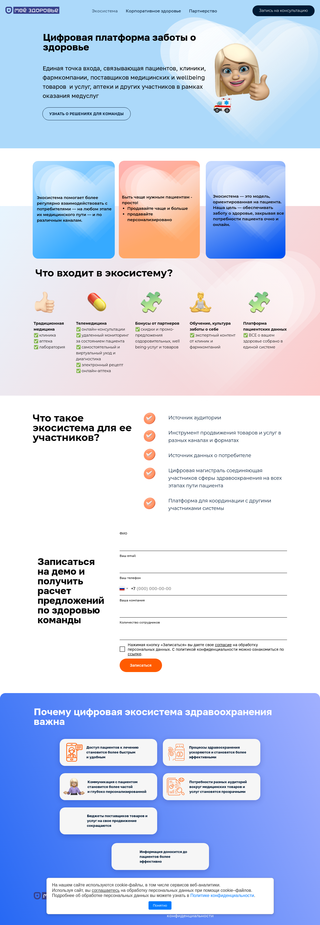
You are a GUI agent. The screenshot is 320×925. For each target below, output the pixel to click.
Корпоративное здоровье (153, 10)
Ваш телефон (130, 578)
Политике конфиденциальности (222, 895)
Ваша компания (132, 600)
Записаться (140, 665)
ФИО (123, 533)
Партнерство (203, 10)
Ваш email (128, 556)
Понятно (160, 905)
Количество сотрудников (140, 622)
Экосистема (105, 10)
